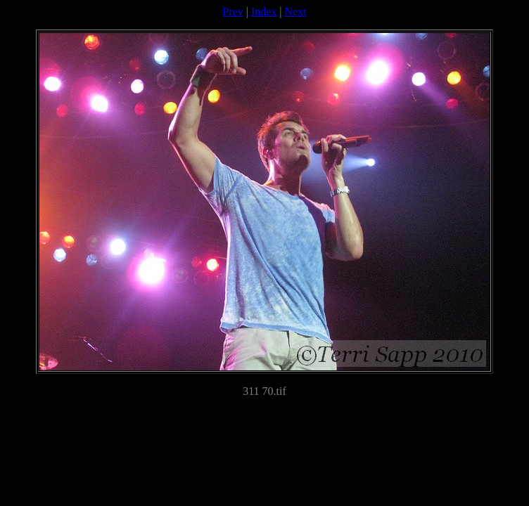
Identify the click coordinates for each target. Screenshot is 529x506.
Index (263, 12)
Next (296, 12)
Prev (232, 12)
